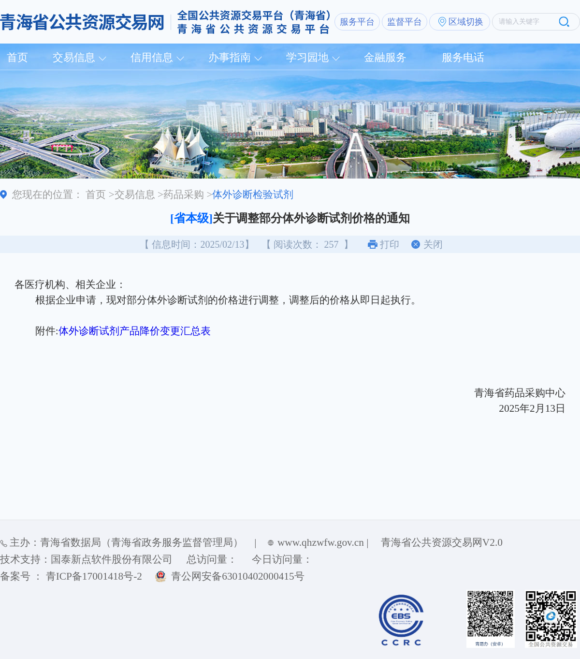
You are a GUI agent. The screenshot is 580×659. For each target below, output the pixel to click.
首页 (17, 57)
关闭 (433, 244)
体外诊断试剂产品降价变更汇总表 (134, 331)
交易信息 (74, 57)
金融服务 (385, 57)
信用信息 (151, 57)
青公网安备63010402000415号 (237, 576)
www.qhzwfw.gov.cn (320, 542)
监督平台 (404, 22)
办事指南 (229, 57)
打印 (389, 244)
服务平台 (357, 22)
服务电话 (463, 57)
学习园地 (307, 57)
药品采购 (183, 194)
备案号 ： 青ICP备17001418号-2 (71, 576)
